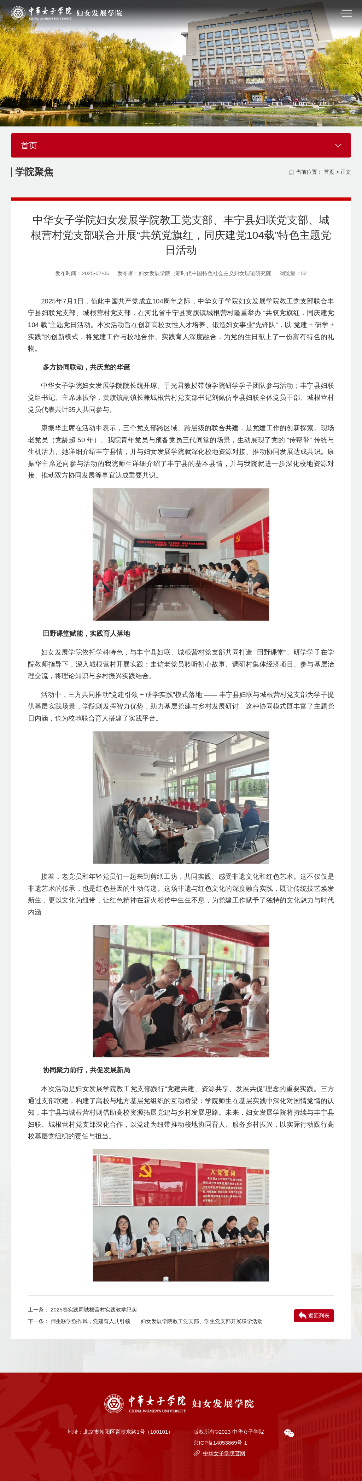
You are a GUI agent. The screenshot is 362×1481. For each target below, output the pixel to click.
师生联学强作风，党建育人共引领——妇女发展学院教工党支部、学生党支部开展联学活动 (157, 1321)
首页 (329, 172)
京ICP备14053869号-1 (220, 1443)
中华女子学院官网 (224, 1453)
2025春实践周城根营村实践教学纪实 (94, 1310)
